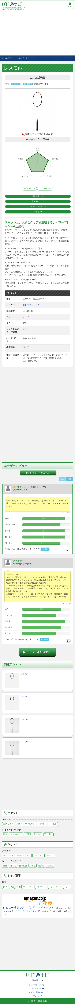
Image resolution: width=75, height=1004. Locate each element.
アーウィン (38, 855)
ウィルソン (30, 824)
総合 (5, 834)
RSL (29, 855)
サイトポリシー (37, 989)
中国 (12, 887)
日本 (5, 887)
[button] (37, 112)
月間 (69, 479)
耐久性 (13, 866)
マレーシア (41, 887)
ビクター (42, 824)
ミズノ (19, 824)
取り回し (48, 834)
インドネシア (55, 887)
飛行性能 (23, 866)
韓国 (18, 887)
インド (67, 887)
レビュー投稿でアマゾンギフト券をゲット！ (29, 907)
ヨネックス (8, 824)
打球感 (28, 834)
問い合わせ (37, 996)
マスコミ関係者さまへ (37, 992)
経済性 (41, 866)
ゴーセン (20, 855)
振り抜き (38, 834)
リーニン (53, 824)
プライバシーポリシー (37, 985)
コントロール (16, 834)
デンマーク (28, 887)
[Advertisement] (37, 33)
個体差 (50, 866)
